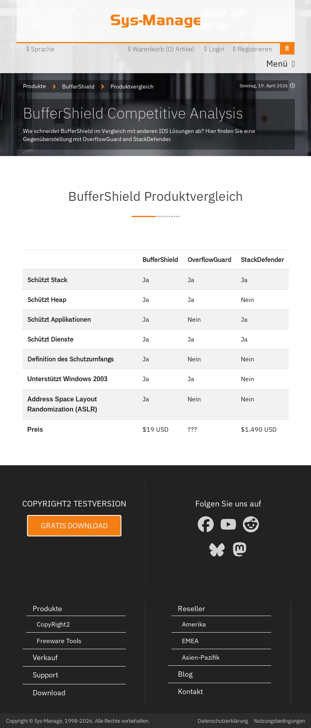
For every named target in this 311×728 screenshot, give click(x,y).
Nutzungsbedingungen (279, 720)
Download (49, 692)
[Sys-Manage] (155, 21)
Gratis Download (74, 525)
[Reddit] (251, 524)
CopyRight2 (53, 624)
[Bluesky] (217, 549)
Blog (185, 673)
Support (45, 674)
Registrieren (255, 49)
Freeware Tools (59, 640)
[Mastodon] (240, 549)
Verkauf (45, 657)
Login (216, 49)
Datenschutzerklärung (223, 720)
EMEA (190, 640)
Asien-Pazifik (200, 657)
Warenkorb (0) (153, 49)
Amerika (194, 624)
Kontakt (190, 691)
